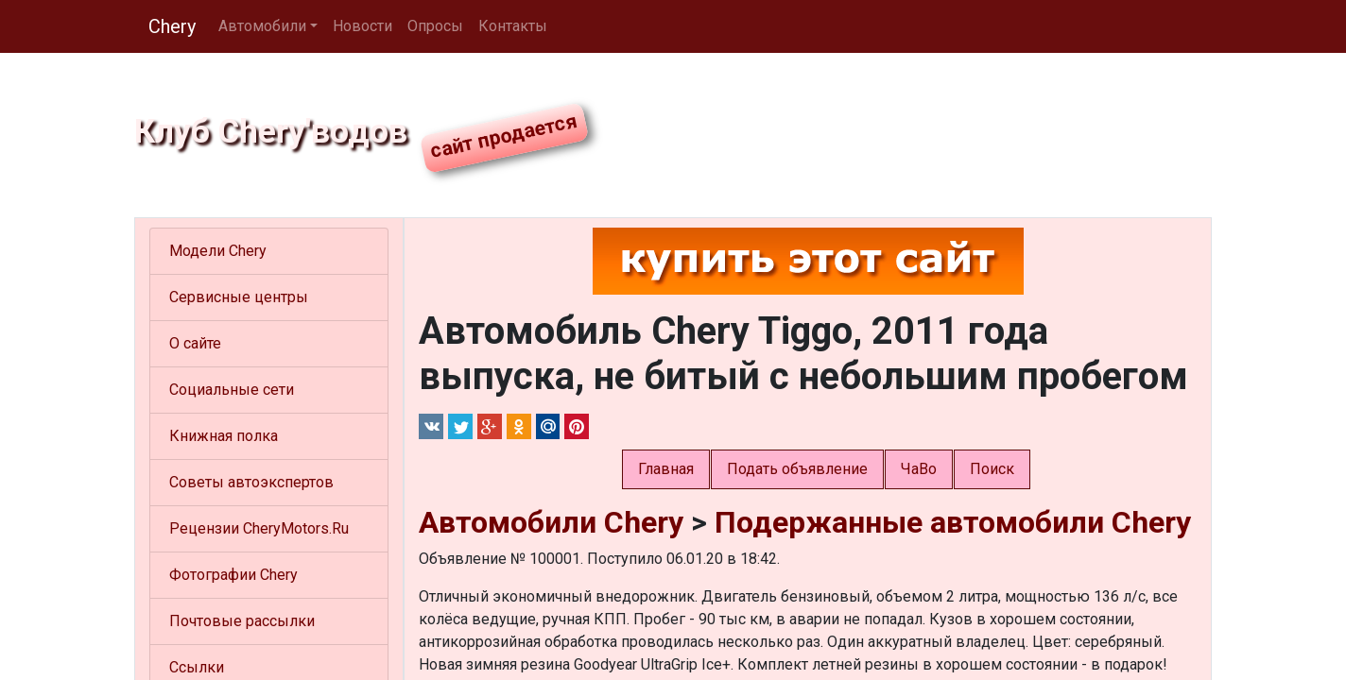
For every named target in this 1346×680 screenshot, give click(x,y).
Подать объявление (797, 469)
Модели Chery (218, 251)
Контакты (512, 26)
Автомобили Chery (551, 522)
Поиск (992, 469)
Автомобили (262, 26)
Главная (666, 469)
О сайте (195, 343)
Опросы (435, 26)
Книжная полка (223, 436)
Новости (362, 26)
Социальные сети (231, 390)
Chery (172, 26)
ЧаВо (919, 469)
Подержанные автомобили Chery (953, 522)
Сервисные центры (238, 297)
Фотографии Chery (233, 575)
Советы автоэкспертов (251, 482)
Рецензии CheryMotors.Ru (259, 528)
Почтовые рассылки (242, 621)
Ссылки (196, 667)
